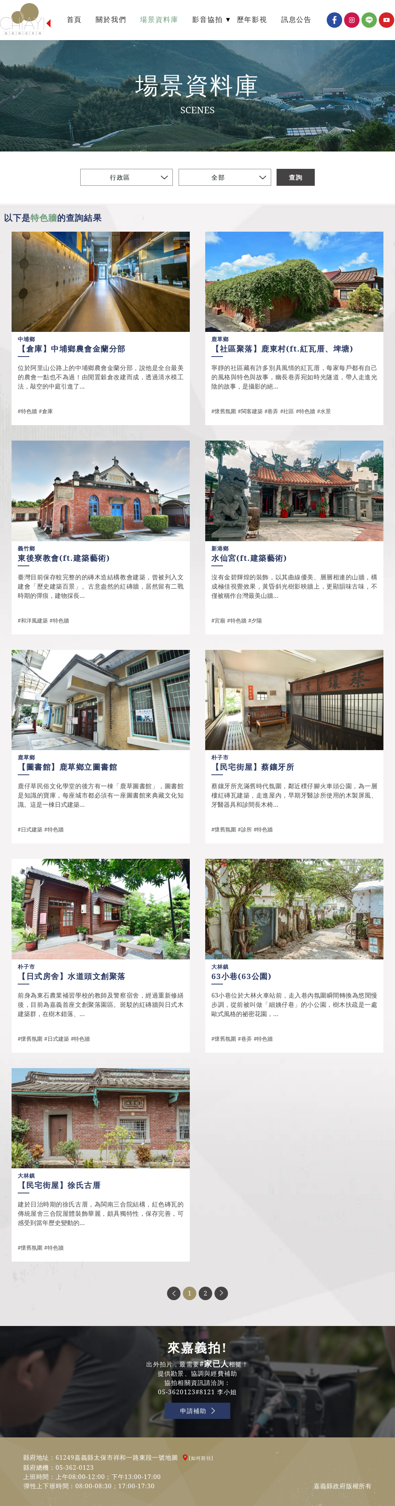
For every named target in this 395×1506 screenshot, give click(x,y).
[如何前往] (201, 1458)
